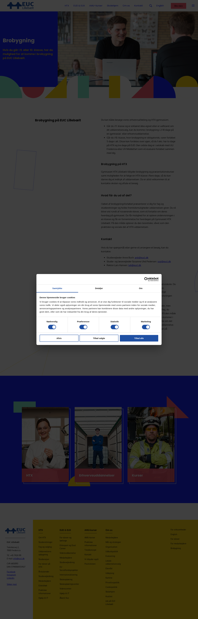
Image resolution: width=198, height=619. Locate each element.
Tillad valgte (99, 338)
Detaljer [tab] (99, 288)
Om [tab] (140, 288)
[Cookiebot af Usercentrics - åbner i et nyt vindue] (146, 279)
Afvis (59, 338)
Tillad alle (139, 338)
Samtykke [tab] (57, 288)
